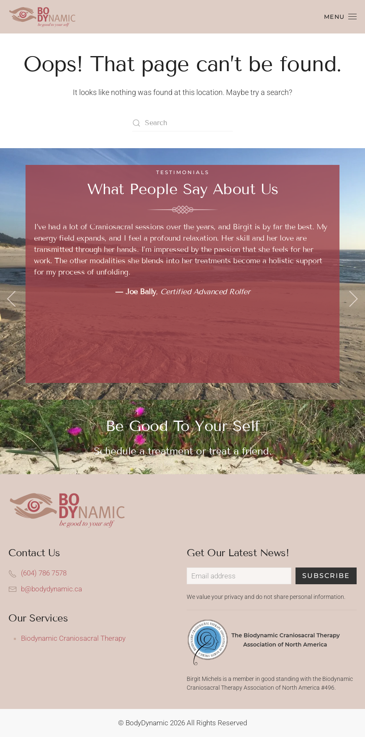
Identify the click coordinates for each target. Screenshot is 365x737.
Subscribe (326, 576)
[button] (340, 16)
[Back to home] (45, 16)
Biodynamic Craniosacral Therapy (73, 638)
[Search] (182, 123)
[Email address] (239, 576)
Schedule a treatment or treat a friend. (183, 451)
